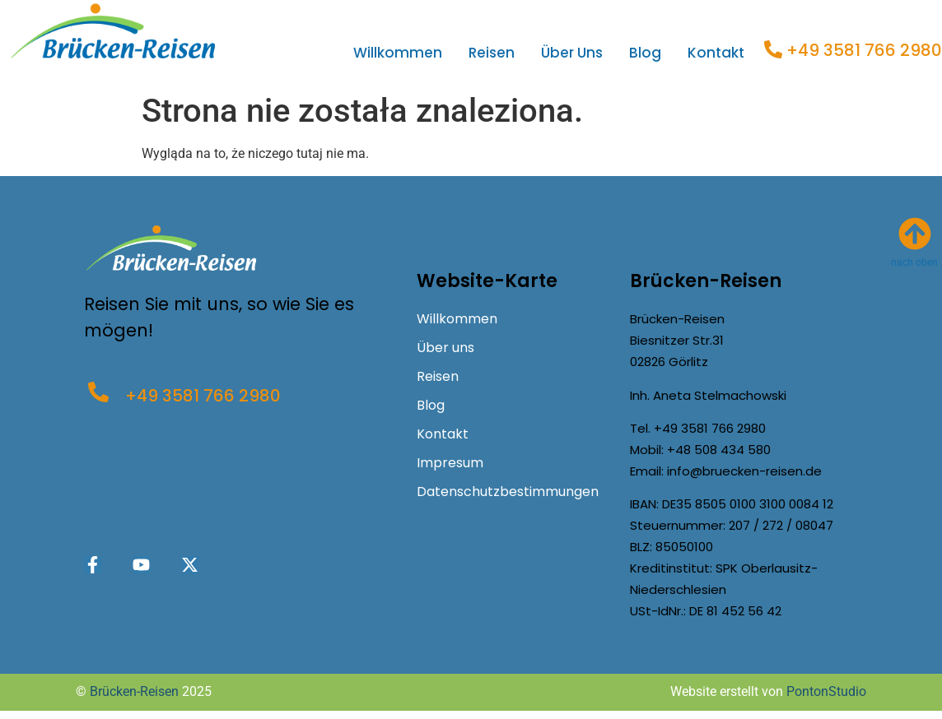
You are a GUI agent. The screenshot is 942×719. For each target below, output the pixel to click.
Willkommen (397, 53)
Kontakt (716, 53)
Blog (645, 53)
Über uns (572, 53)
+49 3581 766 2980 (864, 50)
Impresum (450, 462)
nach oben (914, 262)
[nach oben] (914, 233)
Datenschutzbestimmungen (508, 491)
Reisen (492, 53)
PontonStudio (826, 691)
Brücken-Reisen (134, 691)
